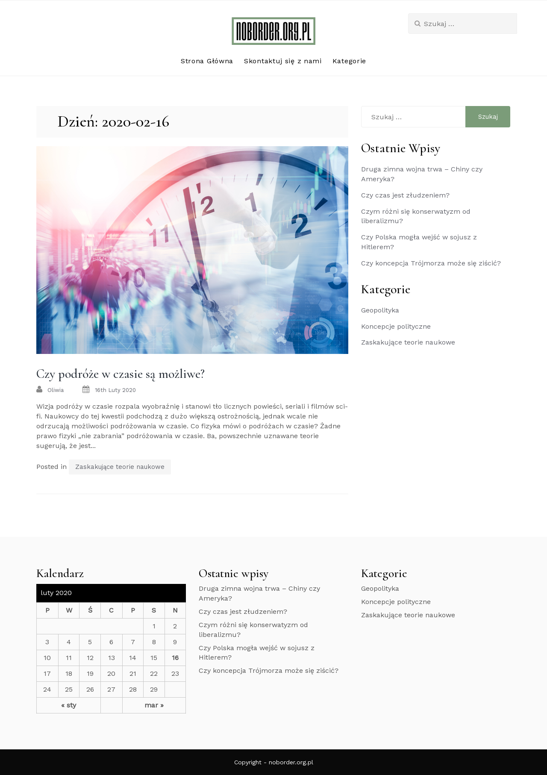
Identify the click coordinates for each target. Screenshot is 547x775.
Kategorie (349, 61)
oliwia (55, 390)
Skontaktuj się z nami (283, 61)
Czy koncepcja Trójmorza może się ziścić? (431, 263)
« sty (68, 705)
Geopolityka (380, 310)
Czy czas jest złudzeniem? (405, 195)
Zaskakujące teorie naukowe (120, 467)
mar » (154, 705)
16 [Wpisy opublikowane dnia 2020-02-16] (175, 658)
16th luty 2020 (115, 390)
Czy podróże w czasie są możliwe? (120, 374)
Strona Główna (207, 61)
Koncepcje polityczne (396, 326)
